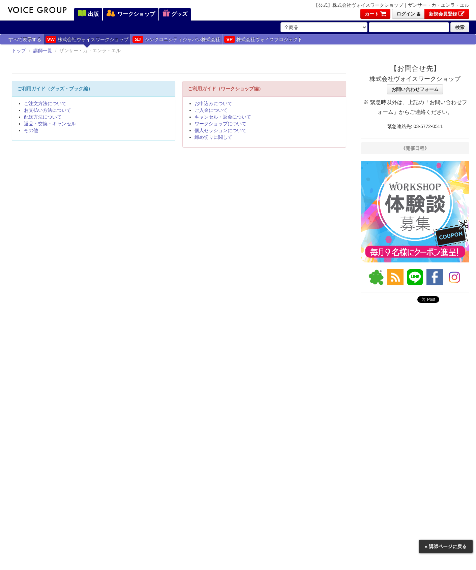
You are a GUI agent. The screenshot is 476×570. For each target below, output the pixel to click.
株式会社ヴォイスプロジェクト (263, 39)
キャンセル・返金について (223, 117)
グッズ (174, 14)
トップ (19, 50)
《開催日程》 (415, 148)
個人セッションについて (220, 130)
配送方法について (43, 117)
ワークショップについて (220, 123)
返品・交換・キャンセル (50, 123)
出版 (88, 14)
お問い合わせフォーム (415, 89)
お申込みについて (213, 103)
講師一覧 (42, 50)
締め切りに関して (213, 137)
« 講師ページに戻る (446, 546)
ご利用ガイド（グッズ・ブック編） (55, 88)
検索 (460, 27)
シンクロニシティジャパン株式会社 (176, 39)
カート (375, 14)
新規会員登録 (447, 14)
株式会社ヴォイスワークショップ (87, 39)
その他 (31, 130)
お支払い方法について (47, 110)
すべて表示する (24, 39)
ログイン (408, 14)
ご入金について (211, 110)
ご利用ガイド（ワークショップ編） (225, 88)
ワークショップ (130, 14)
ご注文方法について (45, 103)
